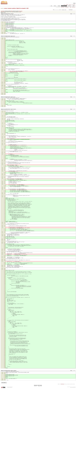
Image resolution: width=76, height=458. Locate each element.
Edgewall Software (10, 456)
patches (14, 8)
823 (27, 8)
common (10, 8)
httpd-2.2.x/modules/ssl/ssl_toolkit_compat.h (8, 438)
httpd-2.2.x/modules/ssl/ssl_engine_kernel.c (8, 126)
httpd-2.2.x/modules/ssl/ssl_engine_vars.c (8, 112)
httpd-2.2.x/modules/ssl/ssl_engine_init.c (8, 40)
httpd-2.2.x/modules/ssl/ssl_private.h (7, 13)
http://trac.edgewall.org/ (72, 456)
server (5, 8)
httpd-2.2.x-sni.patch (21, 8)
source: (2, 8)
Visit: (53, 9)
